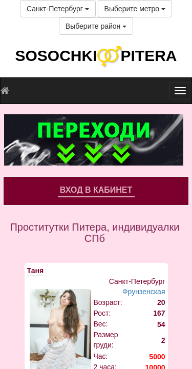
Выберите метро (134, 9)
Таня (35, 270)
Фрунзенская (143, 292)
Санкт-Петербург (58, 9)
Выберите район (96, 26)
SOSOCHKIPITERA (96, 55)
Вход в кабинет (96, 190)
